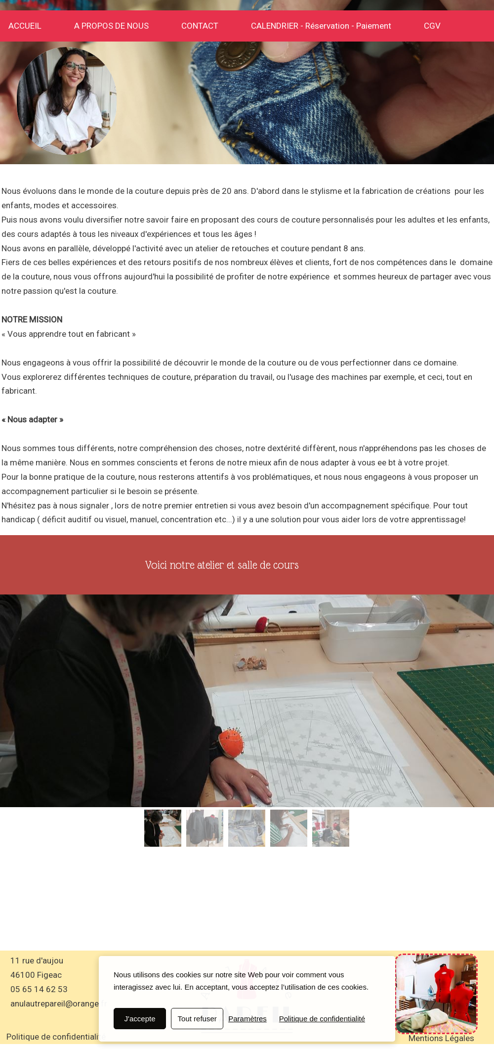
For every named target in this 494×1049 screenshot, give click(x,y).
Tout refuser (197, 1018)
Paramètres (247, 1018)
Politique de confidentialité (322, 1018)
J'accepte (140, 1018)
